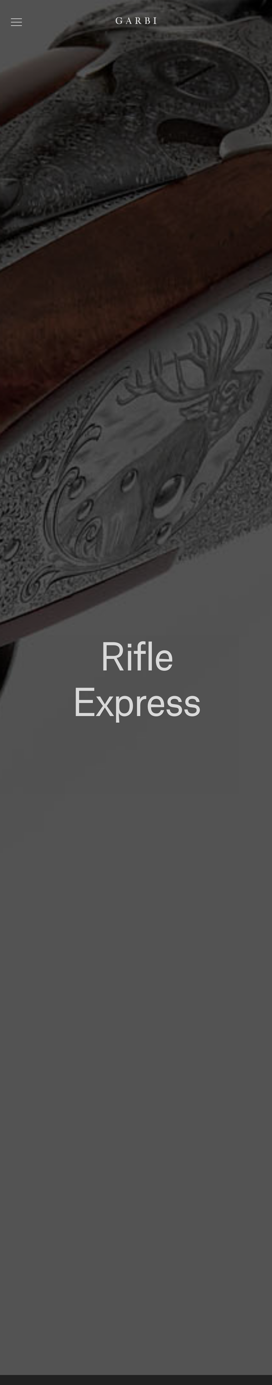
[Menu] (16, 22)
